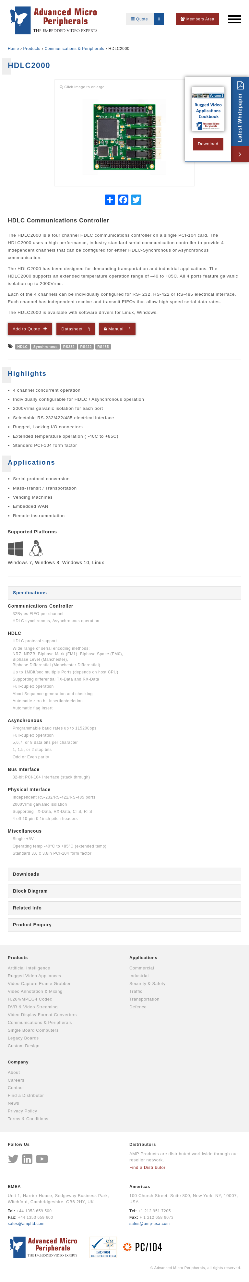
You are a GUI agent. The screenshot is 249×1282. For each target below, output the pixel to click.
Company (18, 1062)
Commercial (141, 968)
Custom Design (24, 1045)
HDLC (23, 347)
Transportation (144, 999)
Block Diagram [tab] (30, 891)
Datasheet (72, 328)
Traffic (135, 991)
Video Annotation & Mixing (35, 991)
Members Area (197, 19)
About (14, 1072)
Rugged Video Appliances (34, 975)
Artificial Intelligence (29, 968)
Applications (143, 957)
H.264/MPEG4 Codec (30, 999)
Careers (16, 1080)
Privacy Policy (22, 1111)
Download (208, 143)
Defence (138, 1006)
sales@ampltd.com (26, 1223)
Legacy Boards (23, 1038)
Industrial (139, 975)
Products (32, 48)
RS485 (103, 347)
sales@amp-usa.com (149, 1223)
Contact (16, 1087)
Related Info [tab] (27, 907)
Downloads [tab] (26, 874)
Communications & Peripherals (74, 48)
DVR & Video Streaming (33, 1006)
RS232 (69, 347)
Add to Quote (26, 328)
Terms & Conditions (28, 1118)
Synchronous (45, 347)
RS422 (86, 347)
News (13, 1103)
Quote (147, 19)
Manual (114, 328)
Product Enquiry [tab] (32, 924)
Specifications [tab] (30, 592)
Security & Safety (147, 983)
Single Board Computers (33, 1030)
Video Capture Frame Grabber (39, 983)
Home (13, 48)
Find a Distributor (26, 1095)
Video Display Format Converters (42, 1014)
